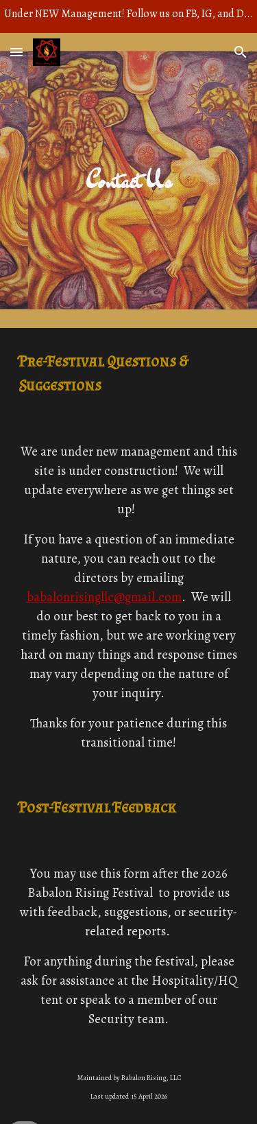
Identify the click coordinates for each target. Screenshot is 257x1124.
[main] (129, 180)
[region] (128, 16)
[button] (16, 52)
